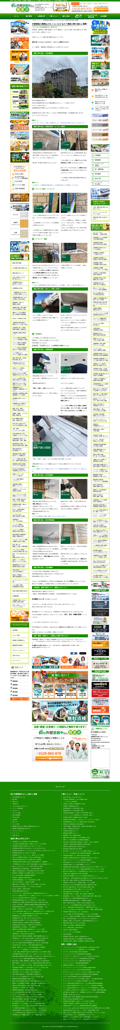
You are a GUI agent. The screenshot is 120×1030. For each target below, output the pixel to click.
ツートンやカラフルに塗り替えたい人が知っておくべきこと (102, 108)
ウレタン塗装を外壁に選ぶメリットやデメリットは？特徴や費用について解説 (83, 987)
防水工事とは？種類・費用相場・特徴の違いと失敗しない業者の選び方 (31, 960)
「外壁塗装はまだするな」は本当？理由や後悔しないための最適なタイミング (32, 864)
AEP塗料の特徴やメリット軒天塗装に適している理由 (100, 576)
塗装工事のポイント (18, 273)
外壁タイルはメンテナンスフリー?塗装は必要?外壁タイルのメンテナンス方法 (83, 869)
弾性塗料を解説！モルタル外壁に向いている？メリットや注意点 (29, 1010)
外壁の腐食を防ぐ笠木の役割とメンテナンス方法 (20, 434)
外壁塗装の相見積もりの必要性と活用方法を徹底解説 (26, 922)
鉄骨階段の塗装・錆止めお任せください (19, 505)
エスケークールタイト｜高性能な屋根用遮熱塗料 (76, 963)
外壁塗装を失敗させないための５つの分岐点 (24, 852)
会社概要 (104, 16)
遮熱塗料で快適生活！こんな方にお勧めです (74, 965)
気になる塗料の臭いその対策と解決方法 (98, 293)
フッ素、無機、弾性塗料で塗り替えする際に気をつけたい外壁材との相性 (31, 951)
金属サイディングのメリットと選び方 (18, 474)
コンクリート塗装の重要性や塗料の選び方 (19, 530)
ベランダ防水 (19, 107)
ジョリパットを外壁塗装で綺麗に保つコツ (100, 435)
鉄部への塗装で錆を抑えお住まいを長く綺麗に (19, 500)
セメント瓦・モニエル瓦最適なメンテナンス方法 (19, 495)
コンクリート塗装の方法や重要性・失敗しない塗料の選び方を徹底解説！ (82, 916)
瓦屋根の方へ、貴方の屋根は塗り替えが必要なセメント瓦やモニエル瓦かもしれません (85, 878)
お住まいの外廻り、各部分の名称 (21, 888)
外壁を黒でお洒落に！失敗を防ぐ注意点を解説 (100, 526)
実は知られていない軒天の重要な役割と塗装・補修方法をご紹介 (80, 884)
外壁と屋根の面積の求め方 (20, 591)
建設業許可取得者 (17, 645)
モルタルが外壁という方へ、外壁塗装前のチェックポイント (79, 1014)
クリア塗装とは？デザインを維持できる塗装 (20, 353)
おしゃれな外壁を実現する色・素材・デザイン (100, 510)
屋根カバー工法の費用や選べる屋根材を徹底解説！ (76, 839)
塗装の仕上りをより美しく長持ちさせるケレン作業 (20, 384)
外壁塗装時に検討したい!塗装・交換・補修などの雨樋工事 (78, 893)
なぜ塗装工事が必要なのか (20, 268)
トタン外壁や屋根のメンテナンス (18, 479)
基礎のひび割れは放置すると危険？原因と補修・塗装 (26, 985)
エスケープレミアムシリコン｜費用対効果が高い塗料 (77, 960)
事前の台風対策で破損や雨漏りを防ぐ (98, 485)
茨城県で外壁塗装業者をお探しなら (21, 828)
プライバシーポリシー (19, 650)
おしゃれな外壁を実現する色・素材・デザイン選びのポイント (28, 992)
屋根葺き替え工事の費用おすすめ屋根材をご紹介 (19, 308)
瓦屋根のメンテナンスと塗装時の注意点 (19, 490)
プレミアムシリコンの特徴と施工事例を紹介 (99, 561)
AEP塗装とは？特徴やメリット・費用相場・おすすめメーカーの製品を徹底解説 (84, 992)
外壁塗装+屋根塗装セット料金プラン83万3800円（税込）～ (78, 812)
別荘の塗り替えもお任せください (100, 218)
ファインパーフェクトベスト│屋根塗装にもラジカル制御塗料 (79, 949)
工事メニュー (53, 16)
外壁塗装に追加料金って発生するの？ (98, 253)
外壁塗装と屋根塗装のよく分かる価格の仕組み (75, 799)
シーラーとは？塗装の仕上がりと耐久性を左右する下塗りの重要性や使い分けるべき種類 (86, 1008)
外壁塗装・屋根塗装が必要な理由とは (22, 877)
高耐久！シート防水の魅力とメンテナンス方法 (19, 560)
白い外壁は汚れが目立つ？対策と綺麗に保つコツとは (100, 531)
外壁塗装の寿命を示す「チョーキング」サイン (19, 363)
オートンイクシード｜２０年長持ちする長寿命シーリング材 (79, 981)
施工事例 (29, 16)
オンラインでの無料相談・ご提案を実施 (100, 233)
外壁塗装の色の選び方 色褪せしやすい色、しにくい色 (26, 846)
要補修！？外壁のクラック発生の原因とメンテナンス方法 (27, 909)
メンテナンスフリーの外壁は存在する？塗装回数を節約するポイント (30, 893)
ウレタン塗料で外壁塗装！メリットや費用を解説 (20, 343)
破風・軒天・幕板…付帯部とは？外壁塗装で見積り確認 (77, 880)
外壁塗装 (19, 92)
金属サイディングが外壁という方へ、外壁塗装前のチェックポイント (81, 1019)
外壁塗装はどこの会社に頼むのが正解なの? (23, 933)
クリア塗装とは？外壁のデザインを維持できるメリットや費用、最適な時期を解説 (84, 990)
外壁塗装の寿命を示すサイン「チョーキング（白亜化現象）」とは (29, 906)
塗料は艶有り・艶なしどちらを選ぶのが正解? (99, 409)
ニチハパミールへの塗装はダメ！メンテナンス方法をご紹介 (28, 976)
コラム (39, 20)
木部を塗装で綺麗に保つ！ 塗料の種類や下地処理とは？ (27, 974)
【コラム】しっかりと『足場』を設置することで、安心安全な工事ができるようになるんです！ (59, 122)
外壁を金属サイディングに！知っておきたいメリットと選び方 (79, 862)
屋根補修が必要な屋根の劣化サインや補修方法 (19, 454)
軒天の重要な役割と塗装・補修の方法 (18, 419)
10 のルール (15, 810)
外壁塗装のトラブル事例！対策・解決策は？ (100, 500)
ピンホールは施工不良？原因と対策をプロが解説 (19, 379)
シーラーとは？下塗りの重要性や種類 (99, 349)
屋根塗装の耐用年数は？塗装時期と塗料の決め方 (100, 505)
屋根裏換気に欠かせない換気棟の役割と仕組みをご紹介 (26, 969)
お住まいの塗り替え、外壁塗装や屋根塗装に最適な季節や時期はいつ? (30, 904)
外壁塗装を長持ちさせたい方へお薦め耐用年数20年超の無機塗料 (80, 1005)
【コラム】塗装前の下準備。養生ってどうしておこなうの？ (49, 516)
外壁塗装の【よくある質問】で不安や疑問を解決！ (25, 841)
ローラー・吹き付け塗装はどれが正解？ (98, 440)
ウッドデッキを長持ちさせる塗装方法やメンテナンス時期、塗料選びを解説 (83, 909)
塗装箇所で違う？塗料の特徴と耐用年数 (99, 334)
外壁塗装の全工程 (17, 288)
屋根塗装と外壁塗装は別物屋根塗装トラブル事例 (20, 394)
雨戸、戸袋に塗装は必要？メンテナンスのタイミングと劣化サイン (80, 918)
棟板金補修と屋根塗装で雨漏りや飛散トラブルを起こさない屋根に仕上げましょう (33, 956)
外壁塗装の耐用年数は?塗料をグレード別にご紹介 (20, 323)
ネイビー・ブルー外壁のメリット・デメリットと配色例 (26, 994)
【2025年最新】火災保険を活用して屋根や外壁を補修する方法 (79, 826)
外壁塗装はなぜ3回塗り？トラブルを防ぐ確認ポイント (26, 920)
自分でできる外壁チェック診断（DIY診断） (23, 882)
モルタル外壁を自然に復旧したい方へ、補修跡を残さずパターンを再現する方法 (33, 911)
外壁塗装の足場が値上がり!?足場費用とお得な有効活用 (77, 938)
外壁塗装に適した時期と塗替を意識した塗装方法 (19, 328)
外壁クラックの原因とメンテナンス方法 (19, 368)
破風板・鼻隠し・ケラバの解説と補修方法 (20, 414)
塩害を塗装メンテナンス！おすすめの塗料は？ (20, 570)
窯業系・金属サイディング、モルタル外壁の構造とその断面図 (28, 947)
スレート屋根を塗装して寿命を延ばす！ (73, 927)
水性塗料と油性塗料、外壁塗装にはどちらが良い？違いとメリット (80, 1003)
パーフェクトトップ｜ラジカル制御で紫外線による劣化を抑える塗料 (81, 947)
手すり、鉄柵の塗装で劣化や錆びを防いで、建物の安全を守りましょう (81, 907)
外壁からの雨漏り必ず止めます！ (72, 828)
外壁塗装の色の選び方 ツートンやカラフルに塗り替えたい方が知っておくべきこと (34, 850)
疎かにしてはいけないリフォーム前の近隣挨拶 (100, 288)
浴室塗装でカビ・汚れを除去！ (18, 520)
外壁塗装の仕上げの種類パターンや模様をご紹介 (100, 556)
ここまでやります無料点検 (91, 16)
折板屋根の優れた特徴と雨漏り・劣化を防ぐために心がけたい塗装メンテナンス (84, 866)
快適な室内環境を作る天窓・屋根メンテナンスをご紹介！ (78, 889)
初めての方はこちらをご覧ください (72, 797)
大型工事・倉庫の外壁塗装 (70, 929)
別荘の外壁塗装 (67, 934)
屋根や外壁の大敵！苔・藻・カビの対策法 (99, 455)
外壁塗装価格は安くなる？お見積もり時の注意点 (20, 298)
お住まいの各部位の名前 (19, 318)
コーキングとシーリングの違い (20, 580)
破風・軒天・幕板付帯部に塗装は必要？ (19, 409)
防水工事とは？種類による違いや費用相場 (20, 545)
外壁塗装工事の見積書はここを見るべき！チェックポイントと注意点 (81, 819)
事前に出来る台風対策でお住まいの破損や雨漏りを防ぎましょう (29, 981)
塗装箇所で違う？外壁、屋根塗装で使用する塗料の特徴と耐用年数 (80, 996)
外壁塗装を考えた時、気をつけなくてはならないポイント (27, 918)
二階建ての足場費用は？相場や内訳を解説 (100, 379)
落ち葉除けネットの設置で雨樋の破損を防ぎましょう (77, 898)
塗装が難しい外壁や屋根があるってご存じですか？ (100, 394)
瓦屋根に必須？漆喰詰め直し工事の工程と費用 (75, 873)
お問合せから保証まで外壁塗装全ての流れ (74, 803)
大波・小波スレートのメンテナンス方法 (19, 606)
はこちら (41, 647)
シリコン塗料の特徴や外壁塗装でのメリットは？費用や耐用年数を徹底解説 (83, 983)
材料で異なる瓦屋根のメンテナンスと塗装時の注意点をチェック (80, 875)
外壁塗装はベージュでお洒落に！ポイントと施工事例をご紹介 (28, 1003)
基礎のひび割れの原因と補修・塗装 (98, 495)
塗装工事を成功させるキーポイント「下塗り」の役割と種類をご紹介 (81, 1010)
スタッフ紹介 (16, 635)
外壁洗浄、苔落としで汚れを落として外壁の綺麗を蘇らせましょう (80, 920)
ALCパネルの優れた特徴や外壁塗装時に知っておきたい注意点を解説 (30, 942)
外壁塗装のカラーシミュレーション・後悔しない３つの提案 (28, 855)
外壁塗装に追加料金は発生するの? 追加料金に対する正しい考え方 (80, 857)
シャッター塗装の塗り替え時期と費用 (18, 525)
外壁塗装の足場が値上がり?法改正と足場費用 (101, 374)
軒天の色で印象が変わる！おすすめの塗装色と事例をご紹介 (79, 887)
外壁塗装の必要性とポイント (70, 830)
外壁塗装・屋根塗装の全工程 (70, 806)
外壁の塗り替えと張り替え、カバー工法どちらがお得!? (26, 886)
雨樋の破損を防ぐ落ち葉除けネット (17, 449)
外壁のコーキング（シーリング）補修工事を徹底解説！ (77, 860)
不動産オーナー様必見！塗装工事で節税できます (100, 364)
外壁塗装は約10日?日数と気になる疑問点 (99, 283)
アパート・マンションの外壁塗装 (72, 932)
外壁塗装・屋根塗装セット (19, 102)
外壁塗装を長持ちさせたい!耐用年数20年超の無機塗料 (100, 354)
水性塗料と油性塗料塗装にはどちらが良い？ (100, 415)
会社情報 (14, 819)
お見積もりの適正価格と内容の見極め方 (100, 273)
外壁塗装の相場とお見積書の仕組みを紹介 (100, 263)
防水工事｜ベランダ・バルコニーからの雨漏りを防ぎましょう (79, 851)
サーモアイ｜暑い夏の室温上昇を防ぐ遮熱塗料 (75, 951)
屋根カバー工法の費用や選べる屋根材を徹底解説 (19, 313)
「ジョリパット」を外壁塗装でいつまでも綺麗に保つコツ (27, 949)
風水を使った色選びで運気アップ (101, 90)
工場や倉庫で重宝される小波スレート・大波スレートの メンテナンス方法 (31, 954)
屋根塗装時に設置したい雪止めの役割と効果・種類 (20, 444)
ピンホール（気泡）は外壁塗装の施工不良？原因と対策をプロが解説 (30, 913)
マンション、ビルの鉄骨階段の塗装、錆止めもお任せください (79, 905)
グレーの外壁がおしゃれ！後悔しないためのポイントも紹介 (28, 996)
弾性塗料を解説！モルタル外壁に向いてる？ (100, 551)
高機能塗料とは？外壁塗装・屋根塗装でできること (20, 389)
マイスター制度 (16, 812)
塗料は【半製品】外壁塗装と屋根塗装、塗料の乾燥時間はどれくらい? (30, 936)
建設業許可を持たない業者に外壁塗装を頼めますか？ (26, 826)
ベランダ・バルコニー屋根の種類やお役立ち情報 (20, 540)
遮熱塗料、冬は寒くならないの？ (72, 994)
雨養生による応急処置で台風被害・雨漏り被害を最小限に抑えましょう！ (31, 983)
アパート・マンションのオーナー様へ (100, 213)
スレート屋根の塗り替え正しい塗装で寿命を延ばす (20, 459)
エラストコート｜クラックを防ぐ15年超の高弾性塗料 (77, 969)
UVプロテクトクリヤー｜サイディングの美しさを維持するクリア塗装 (81, 972)
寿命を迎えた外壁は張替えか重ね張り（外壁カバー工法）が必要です (81, 842)
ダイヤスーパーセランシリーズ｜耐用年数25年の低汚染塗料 (79, 958)
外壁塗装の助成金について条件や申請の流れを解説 (76, 855)
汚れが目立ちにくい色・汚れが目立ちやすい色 (102, 96)
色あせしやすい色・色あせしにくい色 (100, 102)
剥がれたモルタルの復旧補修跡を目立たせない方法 (20, 374)
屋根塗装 (19, 97)
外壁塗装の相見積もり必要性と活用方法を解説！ (100, 258)
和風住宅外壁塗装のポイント (98, 425)
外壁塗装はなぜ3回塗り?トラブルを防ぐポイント (19, 404)
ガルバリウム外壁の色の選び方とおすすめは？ (24, 897)
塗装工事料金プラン (78, 16)
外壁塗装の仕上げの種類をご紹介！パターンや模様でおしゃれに (29, 1014)
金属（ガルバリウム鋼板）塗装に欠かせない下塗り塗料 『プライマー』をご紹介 (84, 1012)
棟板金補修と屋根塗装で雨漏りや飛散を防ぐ (19, 535)
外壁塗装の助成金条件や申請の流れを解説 (100, 243)
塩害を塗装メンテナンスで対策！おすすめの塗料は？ (26, 972)
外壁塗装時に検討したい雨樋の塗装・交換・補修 (19, 439)
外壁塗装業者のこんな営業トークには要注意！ (100, 384)
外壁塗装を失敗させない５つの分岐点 (100, 248)
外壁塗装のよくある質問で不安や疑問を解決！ (100, 238)
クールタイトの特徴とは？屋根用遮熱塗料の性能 (100, 566)
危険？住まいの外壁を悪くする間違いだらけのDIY (100, 389)
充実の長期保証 (16, 815)
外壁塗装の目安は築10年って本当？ (18, 283)
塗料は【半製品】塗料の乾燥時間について (19, 575)
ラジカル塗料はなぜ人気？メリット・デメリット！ (100, 571)
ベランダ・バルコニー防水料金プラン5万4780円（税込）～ (78, 815)
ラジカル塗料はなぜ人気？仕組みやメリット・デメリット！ (28, 1012)
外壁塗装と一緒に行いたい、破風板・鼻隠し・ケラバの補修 (79, 882)
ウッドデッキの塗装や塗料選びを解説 (19, 515)
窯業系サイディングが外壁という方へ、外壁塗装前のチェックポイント (81, 1017)
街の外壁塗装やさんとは (18, 797)
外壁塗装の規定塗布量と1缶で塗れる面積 (100, 445)
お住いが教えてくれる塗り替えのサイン (19, 278)
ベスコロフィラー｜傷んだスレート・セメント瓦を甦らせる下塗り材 (81, 956)
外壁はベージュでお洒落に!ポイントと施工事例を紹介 (100, 536)
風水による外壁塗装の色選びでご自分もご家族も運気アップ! (28, 857)
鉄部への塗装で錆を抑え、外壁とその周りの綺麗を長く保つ (79, 902)
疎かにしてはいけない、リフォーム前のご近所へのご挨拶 (27, 866)
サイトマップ (16, 660)
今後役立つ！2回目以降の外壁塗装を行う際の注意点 (77, 844)
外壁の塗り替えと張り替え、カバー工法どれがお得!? (100, 304)
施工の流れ (66, 16)
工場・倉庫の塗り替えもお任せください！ (100, 208)
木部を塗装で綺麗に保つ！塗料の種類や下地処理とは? (101, 465)
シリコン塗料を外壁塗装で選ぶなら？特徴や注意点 (20, 348)
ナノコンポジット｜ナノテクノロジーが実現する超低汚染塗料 (79, 967)
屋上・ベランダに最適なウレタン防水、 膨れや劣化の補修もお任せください (32, 965)
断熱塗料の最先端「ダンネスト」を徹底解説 (100, 480)
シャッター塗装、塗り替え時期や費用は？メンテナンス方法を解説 (80, 914)
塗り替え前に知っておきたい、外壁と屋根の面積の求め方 (27, 945)
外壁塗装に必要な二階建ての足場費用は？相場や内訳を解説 (79, 941)
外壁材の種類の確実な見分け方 (97, 309)
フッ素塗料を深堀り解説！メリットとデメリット (100, 546)
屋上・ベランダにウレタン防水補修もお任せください (20, 556)
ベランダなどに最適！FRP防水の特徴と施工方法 (20, 550)
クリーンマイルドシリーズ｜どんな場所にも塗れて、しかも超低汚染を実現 (83, 978)
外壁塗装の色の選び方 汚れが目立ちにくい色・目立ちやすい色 (28, 848)
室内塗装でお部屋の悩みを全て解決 (72, 848)
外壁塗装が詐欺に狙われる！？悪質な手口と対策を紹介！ (27, 924)
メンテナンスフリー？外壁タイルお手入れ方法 (100, 420)
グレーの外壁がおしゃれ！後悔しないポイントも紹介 (100, 520)
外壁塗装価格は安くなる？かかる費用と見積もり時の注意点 (79, 821)
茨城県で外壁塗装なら (19, 640)
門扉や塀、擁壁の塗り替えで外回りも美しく (74, 846)
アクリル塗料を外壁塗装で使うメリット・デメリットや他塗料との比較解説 (83, 985)
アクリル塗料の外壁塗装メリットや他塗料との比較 (20, 338)
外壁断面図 (16, 596)
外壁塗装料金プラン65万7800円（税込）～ (74, 808)
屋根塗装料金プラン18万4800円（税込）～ (74, 810)
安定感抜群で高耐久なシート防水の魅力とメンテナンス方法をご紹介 (30, 967)
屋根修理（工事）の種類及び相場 (18, 303)
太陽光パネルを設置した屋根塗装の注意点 (100, 460)
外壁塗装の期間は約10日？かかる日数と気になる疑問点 (27, 859)
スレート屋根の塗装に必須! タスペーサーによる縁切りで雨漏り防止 (30, 931)
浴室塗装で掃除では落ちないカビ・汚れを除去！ (76, 911)
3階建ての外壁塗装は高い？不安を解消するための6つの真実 (28, 870)
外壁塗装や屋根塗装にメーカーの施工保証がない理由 (100, 359)
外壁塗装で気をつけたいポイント (19, 399)
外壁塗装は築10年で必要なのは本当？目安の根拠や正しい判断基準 (29, 861)
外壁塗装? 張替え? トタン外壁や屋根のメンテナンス (77, 864)
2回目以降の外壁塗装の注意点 (98, 329)
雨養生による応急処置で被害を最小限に (100, 490)
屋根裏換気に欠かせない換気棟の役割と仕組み (19, 565)
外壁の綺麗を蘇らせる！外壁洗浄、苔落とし (100, 450)
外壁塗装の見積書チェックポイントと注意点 (100, 268)
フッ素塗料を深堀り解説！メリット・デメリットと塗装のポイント (29, 1008)
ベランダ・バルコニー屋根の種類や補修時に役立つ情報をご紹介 (29, 958)
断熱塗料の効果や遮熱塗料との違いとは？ (100, 475)
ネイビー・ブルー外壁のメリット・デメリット (100, 515)
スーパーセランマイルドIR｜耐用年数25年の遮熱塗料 (77, 954)
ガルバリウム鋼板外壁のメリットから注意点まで (100, 319)
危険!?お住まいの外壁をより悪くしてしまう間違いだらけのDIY (28, 884)
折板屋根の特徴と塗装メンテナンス (17, 485)
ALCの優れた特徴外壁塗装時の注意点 (18, 585)
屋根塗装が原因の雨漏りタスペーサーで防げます (19, 464)
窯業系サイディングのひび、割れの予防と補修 (100, 399)
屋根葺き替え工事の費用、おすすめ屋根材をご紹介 (76, 837)
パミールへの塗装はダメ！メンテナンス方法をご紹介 (100, 470)
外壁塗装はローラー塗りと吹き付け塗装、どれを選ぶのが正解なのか (30, 938)
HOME (34, 20)
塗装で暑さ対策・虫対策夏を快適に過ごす (19, 358)
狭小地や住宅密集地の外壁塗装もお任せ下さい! (20, 469)
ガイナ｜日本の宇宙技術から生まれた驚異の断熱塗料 (77, 976)
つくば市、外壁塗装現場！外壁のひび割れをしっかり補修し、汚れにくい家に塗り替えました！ (59, 285)
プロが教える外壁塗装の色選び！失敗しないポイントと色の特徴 (29, 843)
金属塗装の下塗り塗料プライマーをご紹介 (99, 344)
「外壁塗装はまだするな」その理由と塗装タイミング (20, 293)
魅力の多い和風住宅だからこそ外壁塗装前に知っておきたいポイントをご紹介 (83, 871)
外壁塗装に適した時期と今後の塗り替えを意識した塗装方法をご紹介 (30, 902)
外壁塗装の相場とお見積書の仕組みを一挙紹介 (75, 817)
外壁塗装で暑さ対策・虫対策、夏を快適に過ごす (76, 936)
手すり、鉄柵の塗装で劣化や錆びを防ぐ (19, 510)
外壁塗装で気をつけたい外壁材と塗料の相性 (19, 601)
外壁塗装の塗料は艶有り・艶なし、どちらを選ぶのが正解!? (78, 1001)
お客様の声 (41, 16)
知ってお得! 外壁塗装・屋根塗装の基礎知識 (23, 875)
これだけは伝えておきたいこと (20, 806)
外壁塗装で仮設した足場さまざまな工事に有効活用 (100, 369)
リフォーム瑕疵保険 (17, 808)
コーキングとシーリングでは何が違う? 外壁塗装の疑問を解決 (28, 940)
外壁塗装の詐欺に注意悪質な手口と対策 (99, 278)
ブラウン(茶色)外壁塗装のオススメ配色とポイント (100, 541)
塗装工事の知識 (17, 263)
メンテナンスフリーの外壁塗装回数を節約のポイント (100, 314)
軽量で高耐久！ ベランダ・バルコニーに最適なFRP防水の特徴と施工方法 (31, 963)
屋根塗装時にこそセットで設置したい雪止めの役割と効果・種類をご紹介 (82, 896)
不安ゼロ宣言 (15, 817)
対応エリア (15, 821)
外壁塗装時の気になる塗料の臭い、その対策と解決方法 (26, 868)
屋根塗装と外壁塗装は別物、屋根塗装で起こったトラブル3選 (28, 929)
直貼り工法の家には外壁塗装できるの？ (98, 404)
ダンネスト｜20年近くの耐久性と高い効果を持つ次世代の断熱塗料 (80, 974)
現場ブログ (15, 801)
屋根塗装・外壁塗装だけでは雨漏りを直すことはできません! (28, 873)
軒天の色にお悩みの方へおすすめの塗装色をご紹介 (20, 424)
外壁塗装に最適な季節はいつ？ (19, 333)
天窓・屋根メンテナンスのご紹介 (19, 429)
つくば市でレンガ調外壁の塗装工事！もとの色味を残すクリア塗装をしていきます (55, 185)
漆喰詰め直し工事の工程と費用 (98, 430)
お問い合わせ (16, 655)
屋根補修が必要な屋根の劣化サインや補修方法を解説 (77, 900)
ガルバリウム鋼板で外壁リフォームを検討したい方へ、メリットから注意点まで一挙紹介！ (36, 895)
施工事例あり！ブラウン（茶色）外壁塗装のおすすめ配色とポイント (30, 1005)
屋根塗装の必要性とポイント (70, 833)
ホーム (16, 16)
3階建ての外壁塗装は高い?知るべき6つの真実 (100, 298)
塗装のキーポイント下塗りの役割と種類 (98, 339)
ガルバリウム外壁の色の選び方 (98, 324)
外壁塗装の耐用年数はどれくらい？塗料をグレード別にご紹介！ (29, 900)
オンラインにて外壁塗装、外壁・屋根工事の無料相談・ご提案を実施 (81, 853)
